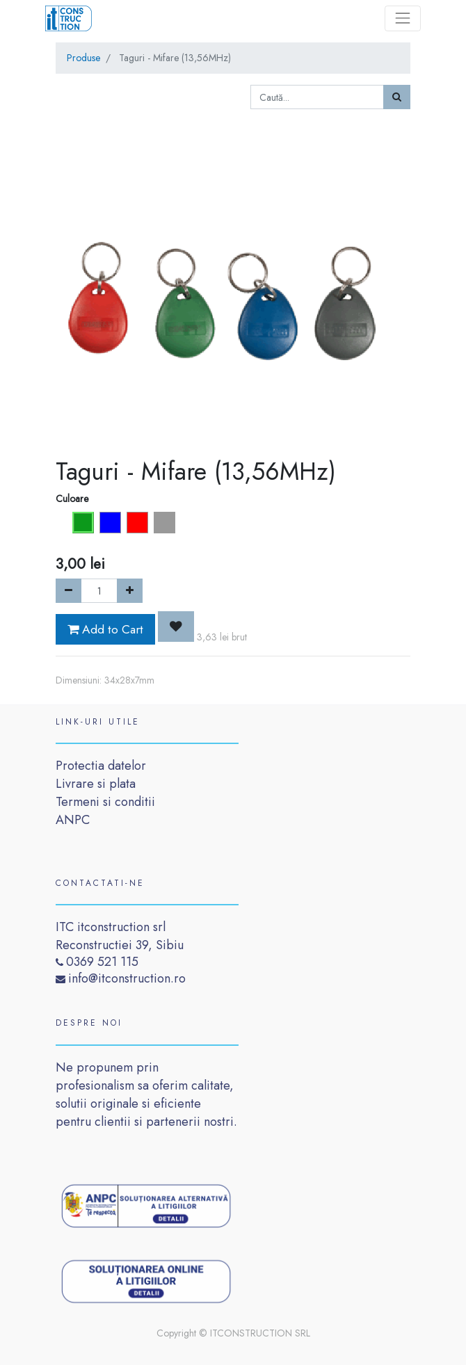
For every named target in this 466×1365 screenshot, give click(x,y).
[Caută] (396, 97)
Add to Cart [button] (105, 629)
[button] (176, 626)
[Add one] (130, 591)
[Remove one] (68, 591)
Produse (83, 58)
